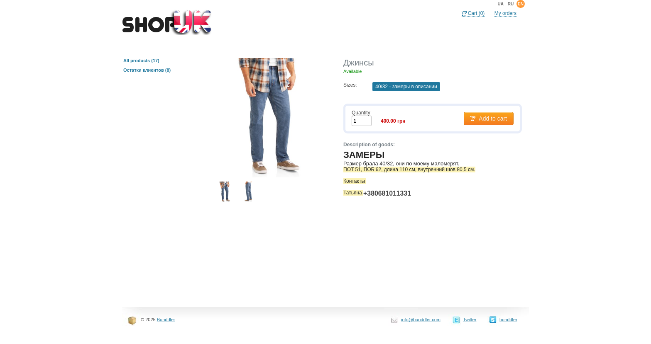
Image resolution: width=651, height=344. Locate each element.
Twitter (469, 319)
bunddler (508, 319)
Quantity (361, 113)
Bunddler (166, 319)
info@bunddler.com (421, 319)
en (521, 4)
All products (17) (141, 60)
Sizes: (350, 85)
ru (511, 4)
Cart (476, 13)
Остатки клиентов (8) (147, 70)
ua (500, 4)
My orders (505, 13)
